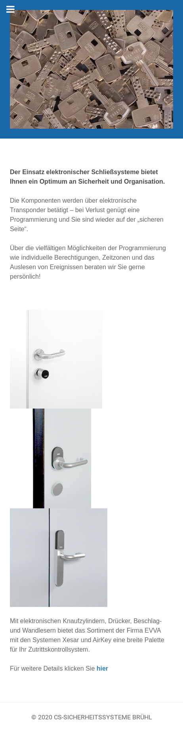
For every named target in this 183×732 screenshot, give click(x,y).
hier (102, 668)
